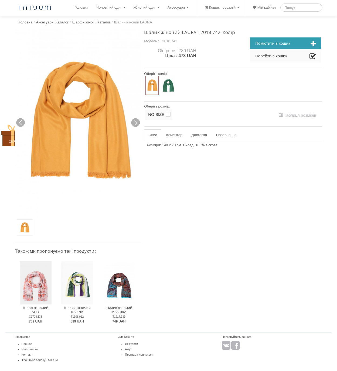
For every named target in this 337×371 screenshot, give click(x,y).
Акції (128, 349)
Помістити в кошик (285, 43)
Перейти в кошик (285, 56)
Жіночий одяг (146, 7)
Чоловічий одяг (110, 7)
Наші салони (30, 349)
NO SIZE (156, 114)
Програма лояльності (139, 354)
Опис (152, 135)
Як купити (131, 343)
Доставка (199, 135)
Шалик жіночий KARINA (77, 309)
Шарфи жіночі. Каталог (91, 22)
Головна (81, 7)
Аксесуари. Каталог (52, 22)
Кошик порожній (222, 7)
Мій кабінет (264, 7)
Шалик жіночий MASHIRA (118, 309)
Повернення (226, 135)
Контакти (27, 354)
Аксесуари (178, 7)
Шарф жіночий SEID (35, 309)
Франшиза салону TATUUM (40, 360)
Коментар (174, 135)
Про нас (27, 343)
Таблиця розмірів (297, 115)
